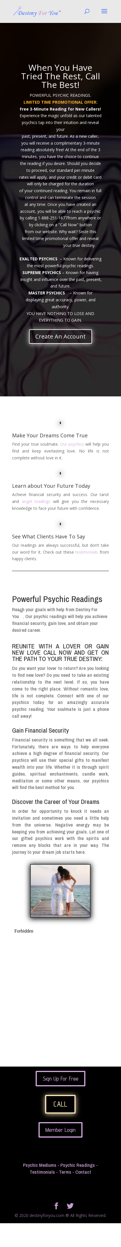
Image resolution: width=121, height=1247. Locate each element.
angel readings (36, 501)
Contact (83, 1172)
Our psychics (72, 444)
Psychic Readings (77, 1165)
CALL (60, 1104)
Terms (65, 1172)
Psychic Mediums (39, 1165)
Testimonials (42, 1172)
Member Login (60, 1129)
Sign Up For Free (60, 1078)
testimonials (86, 552)
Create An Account (60, 336)
